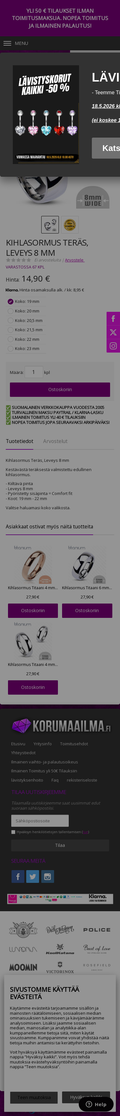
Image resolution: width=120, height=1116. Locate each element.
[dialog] (60, 115)
